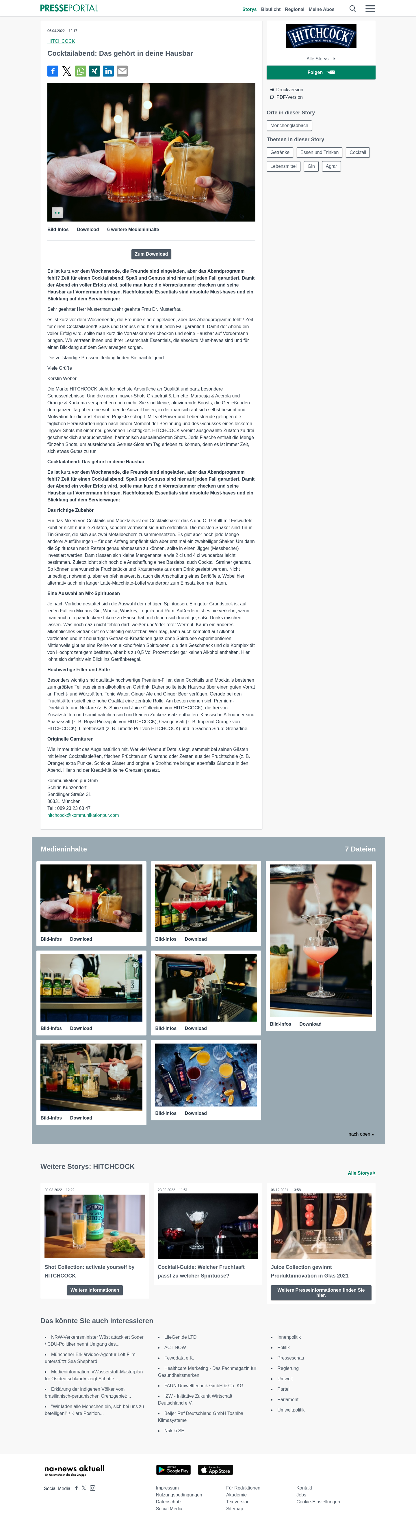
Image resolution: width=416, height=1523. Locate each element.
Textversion (238, 1502)
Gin (311, 166)
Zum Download (151, 254)
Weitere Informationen (94, 1290)
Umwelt (285, 1379)
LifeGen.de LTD (180, 1337)
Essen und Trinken (319, 152)
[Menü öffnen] (370, 9)
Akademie (236, 1495)
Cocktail (358, 152)
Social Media (169, 1509)
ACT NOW (175, 1347)
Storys (249, 9)
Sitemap (234, 1509)
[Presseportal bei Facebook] (75, 1488)
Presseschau (290, 1358)
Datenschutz (169, 1502)
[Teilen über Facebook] (52, 71)
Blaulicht (271, 9)
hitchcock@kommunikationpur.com (83, 815)
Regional (294, 9)
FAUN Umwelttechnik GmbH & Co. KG (204, 1385)
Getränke (279, 152)
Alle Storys (321, 58)
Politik (283, 1347)
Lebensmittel (283, 166)
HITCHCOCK (61, 41)
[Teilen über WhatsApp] (80, 71)
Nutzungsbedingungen (179, 1495)
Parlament (287, 1399)
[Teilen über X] (66, 71)
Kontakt (304, 1488)
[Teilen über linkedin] (108, 71)
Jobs (301, 1495)
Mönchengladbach (289, 125)
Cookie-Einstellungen (318, 1502)
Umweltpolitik (290, 1410)
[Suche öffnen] (352, 9)
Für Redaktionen (243, 1488)
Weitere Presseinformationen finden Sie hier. (321, 1293)
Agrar (331, 166)
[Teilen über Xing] (94, 71)
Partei (283, 1389)
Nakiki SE (174, 1431)
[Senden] (122, 71)
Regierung (288, 1368)
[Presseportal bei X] (82, 1488)
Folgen (321, 72)
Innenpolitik (289, 1337)
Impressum (167, 1488)
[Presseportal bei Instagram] (90, 1487)
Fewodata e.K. (179, 1358)
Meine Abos (322, 9)
